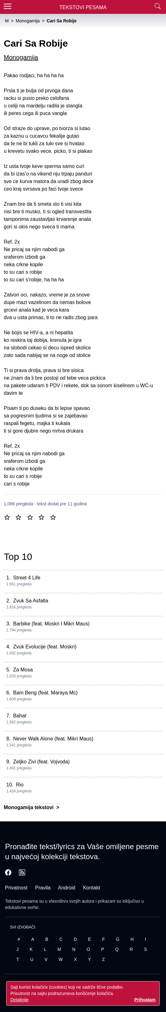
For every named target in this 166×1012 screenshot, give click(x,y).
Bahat (19, 715)
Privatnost (16, 887)
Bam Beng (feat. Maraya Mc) (45, 692)
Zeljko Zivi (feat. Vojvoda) (41, 761)
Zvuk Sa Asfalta (30, 600)
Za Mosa (23, 669)
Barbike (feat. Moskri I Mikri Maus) (51, 623)
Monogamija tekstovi (29, 807)
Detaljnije (19, 999)
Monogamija (21, 57)
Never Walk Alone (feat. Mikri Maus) (53, 738)
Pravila (43, 887)
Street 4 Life (26, 577)
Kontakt (91, 887)
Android (66, 887)
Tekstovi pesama (21, 901)
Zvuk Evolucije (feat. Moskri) (45, 646)
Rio (20, 784)
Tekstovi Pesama (83, 7)
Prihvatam (145, 999)
